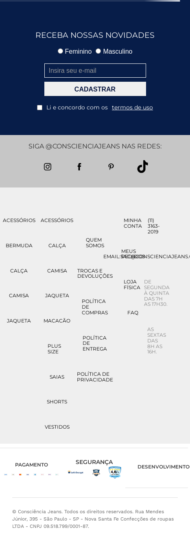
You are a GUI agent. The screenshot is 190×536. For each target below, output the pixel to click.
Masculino (114, 51)
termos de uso (132, 107)
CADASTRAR (95, 89)
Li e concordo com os (95, 107)
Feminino (75, 51)
